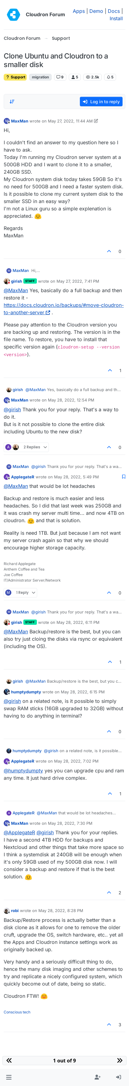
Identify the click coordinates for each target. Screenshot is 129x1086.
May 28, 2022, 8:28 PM (60, 910)
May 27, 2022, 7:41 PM (78, 281)
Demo (96, 11)
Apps (79, 11)
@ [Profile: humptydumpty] (23, 770)
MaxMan (19, 121)
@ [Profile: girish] (12, 409)
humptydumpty (26, 691)
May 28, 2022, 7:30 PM (70, 823)
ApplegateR (22, 476)
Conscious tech (17, 1012)
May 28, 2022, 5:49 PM (76, 476)
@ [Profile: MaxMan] (16, 290)
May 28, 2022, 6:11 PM (78, 622)
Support (15, 77)
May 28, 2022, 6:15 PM (83, 691)
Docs (114, 11)
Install (116, 18)
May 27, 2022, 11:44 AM (70, 121)
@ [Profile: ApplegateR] (19, 832)
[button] (8, 1077)
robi (15, 910)
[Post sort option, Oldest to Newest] (12, 101)
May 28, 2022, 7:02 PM (76, 761)
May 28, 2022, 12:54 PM (71, 400)
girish (16, 281)
